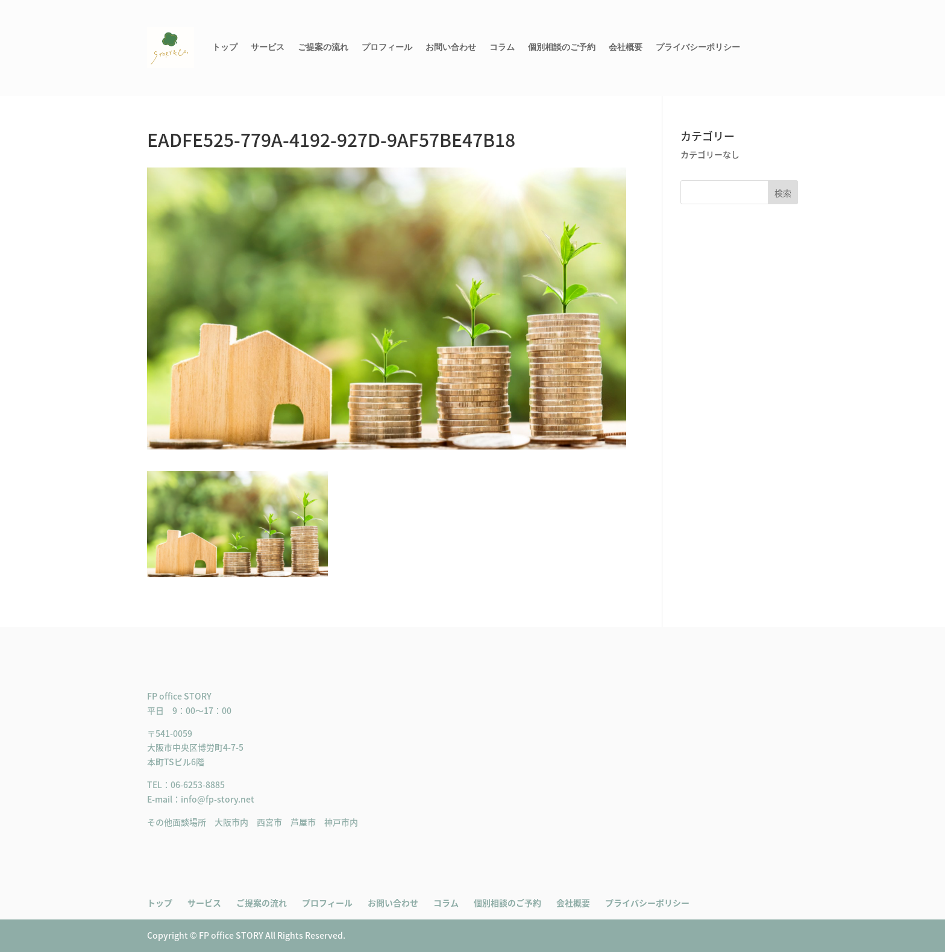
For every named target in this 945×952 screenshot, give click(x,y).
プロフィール (387, 47)
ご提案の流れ (323, 47)
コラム (502, 47)
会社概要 (625, 47)
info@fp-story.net (217, 799)
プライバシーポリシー (698, 47)
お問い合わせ (450, 47)
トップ (224, 47)
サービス (267, 47)
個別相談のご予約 (561, 47)
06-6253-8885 (198, 784)
